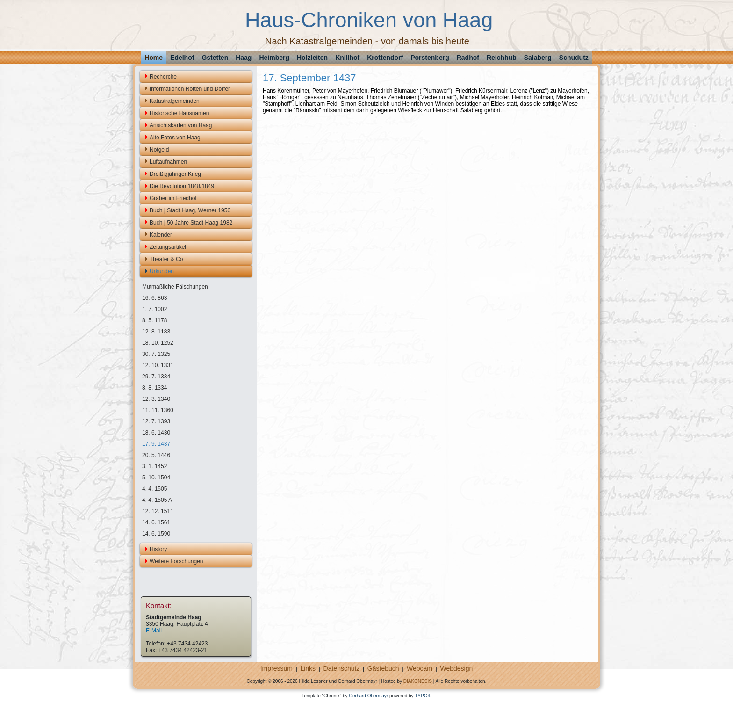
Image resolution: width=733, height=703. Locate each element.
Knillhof (347, 57)
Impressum (276, 668)
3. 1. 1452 (154, 466)
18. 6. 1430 (156, 432)
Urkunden (162, 271)
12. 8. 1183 (156, 331)
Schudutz (574, 57)
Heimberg (274, 57)
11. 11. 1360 (157, 410)
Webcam (419, 668)
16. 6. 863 (154, 298)
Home (153, 57)
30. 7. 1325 (156, 354)
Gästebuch (383, 668)
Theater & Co (166, 259)
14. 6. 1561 (156, 522)
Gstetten (214, 57)
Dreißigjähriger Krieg (175, 174)
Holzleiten (312, 57)
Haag (244, 57)
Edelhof (182, 57)
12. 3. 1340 (156, 399)
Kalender (161, 235)
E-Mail (154, 630)
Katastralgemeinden (175, 101)
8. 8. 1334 (154, 387)
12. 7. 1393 (156, 421)
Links (308, 668)
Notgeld (159, 149)
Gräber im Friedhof (173, 198)
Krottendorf (385, 57)
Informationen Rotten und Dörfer (190, 89)
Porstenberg (429, 57)
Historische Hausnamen (179, 113)
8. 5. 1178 (154, 320)
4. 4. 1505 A (157, 500)
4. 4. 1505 (154, 489)
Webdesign (456, 668)
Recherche (163, 76)
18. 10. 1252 (157, 343)
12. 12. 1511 (157, 511)
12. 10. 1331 (157, 365)
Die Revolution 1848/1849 (182, 186)
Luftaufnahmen (168, 162)
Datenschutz (341, 668)
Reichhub (502, 57)
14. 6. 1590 (156, 533)
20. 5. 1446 (156, 455)
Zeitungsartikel (168, 247)
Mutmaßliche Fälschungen (175, 286)
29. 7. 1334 (156, 376)
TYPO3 (422, 695)
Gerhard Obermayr (368, 695)
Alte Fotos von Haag (175, 137)
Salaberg (538, 57)
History (158, 549)
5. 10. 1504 (156, 477)
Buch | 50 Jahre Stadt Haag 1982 (191, 222)
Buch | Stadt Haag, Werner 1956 (190, 210)
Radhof (468, 57)
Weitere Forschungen (176, 561)
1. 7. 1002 (154, 309)
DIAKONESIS (417, 681)
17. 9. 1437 (156, 444)
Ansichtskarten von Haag (181, 125)
